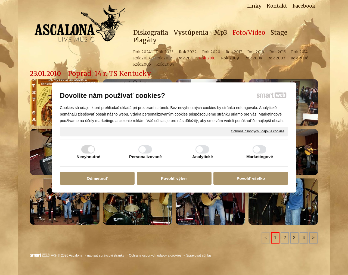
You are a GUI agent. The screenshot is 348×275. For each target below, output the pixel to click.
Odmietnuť (97, 178)
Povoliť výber (174, 178)
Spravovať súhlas (199, 255)
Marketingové (259, 156)
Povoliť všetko (251, 178)
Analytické (202, 156)
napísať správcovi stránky (105, 255)
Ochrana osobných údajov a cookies (257, 131)
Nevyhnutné (88, 156)
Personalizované (145, 156)
